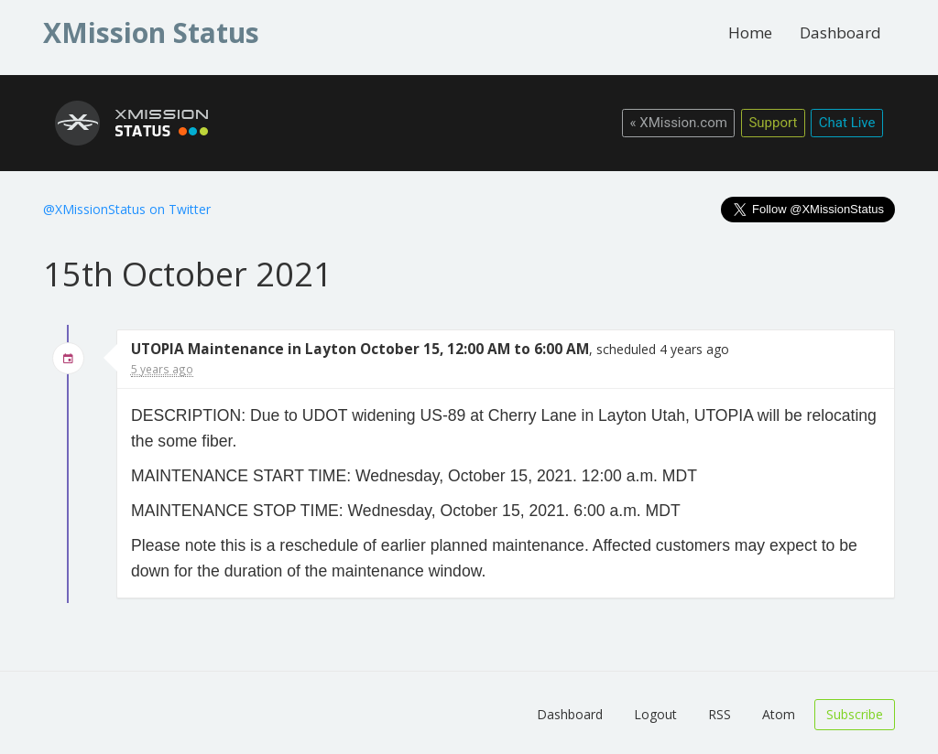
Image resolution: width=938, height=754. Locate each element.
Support (772, 122)
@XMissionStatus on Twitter (127, 209)
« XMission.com (677, 122)
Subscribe (854, 714)
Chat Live (847, 122)
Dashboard (840, 32)
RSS (719, 714)
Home (750, 32)
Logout (655, 714)
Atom (778, 714)
